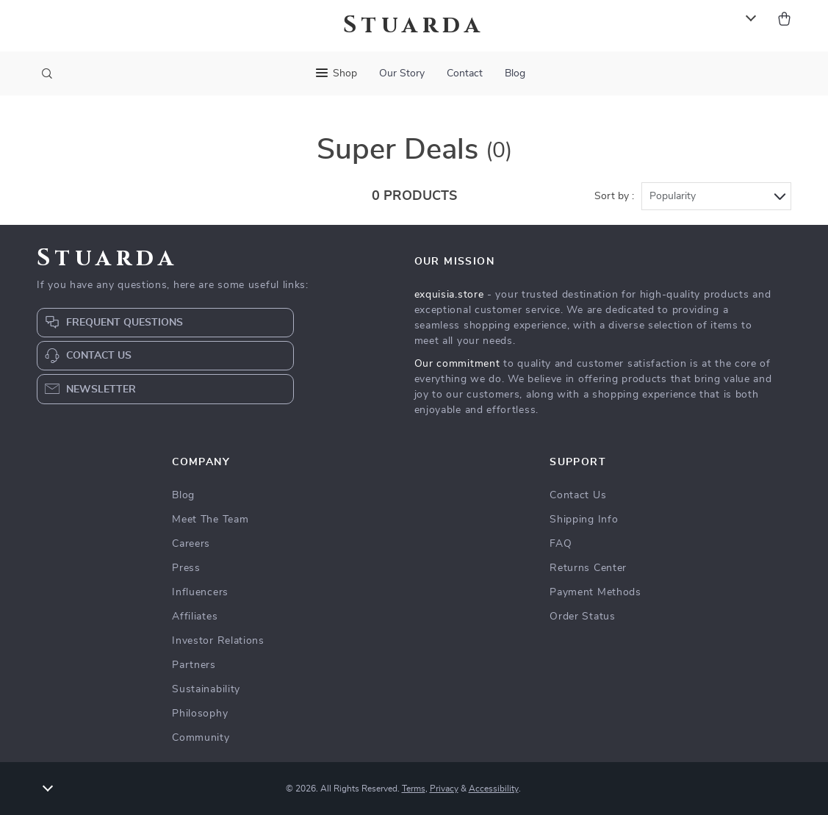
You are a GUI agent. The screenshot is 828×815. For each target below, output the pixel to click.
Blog (515, 73)
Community (200, 738)
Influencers (200, 592)
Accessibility (494, 788)
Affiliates (194, 616)
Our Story (402, 73)
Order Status (582, 616)
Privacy (444, 788)
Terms (413, 788)
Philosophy (200, 713)
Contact (465, 73)
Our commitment (457, 364)
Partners (194, 665)
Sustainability (206, 689)
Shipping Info (584, 519)
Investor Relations (218, 641)
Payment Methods (595, 592)
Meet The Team (210, 519)
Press (186, 568)
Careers (191, 544)
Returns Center (588, 568)
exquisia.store (449, 295)
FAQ (561, 544)
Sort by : (614, 196)
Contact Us (578, 495)
